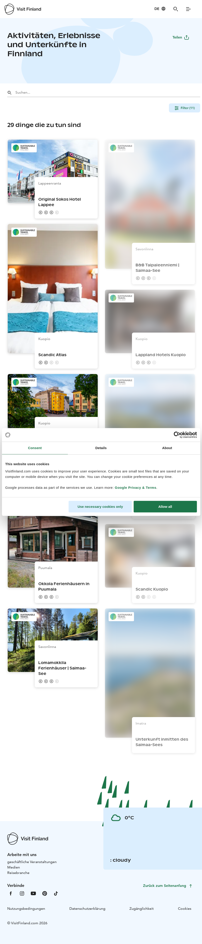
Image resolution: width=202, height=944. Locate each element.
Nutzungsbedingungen (26, 908)
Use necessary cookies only (100, 506)
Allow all (165, 506)
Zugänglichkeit (141, 908)
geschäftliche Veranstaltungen (32, 862)
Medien (13, 867)
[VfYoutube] (33, 893)
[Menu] (188, 9)
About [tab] (167, 448)
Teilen (181, 37)
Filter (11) (184, 107)
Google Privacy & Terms (135, 487)
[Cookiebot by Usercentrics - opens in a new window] (177, 434)
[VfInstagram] (22, 893)
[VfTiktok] (56, 893)
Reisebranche (18, 873)
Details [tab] (101, 448)
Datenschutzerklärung (87, 908)
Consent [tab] (35, 448)
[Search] (175, 9)
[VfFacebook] (10, 893)
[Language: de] (160, 9)
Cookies (184, 908)
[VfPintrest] (44, 893)
